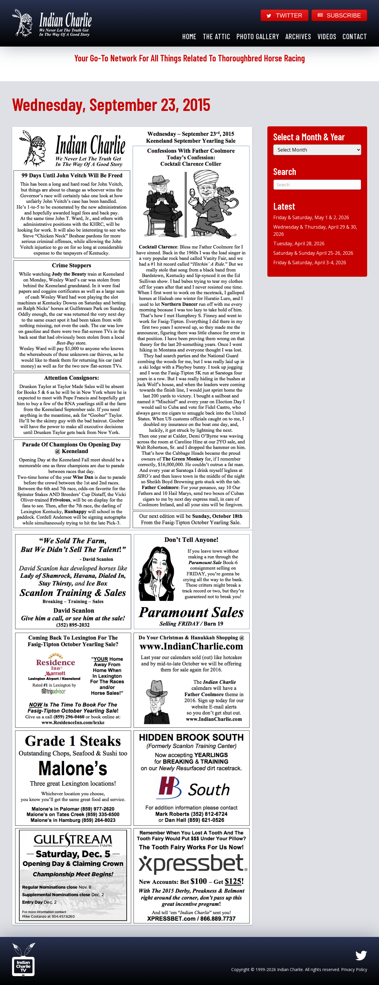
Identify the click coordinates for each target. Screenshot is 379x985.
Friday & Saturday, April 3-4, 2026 (309, 262)
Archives (298, 36)
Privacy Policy (354, 969)
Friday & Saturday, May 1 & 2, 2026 (311, 217)
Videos (326, 36)
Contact (355, 36)
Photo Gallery (258, 36)
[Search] (317, 184)
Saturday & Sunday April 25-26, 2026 (313, 253)
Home (189, 36)
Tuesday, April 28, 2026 (299, 243)
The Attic (216, 36)
